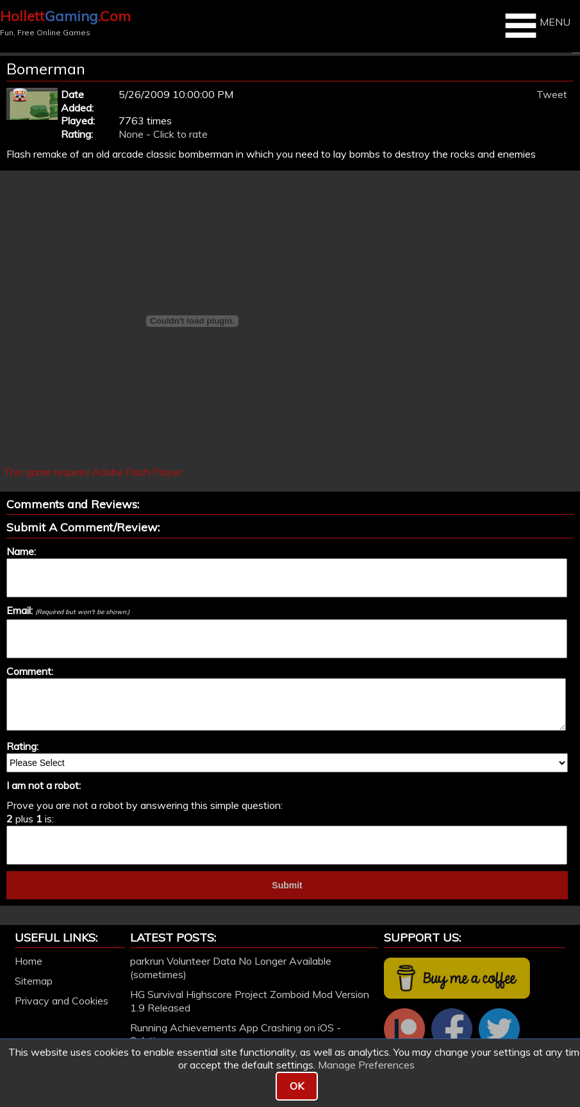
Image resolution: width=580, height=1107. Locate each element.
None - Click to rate (163, 134)
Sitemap (34, 980)
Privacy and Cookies (61, 1000)
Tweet (551, 94)
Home (28, 960)
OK (297, 1085)
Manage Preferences (366, 1064)
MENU (536, 26)
